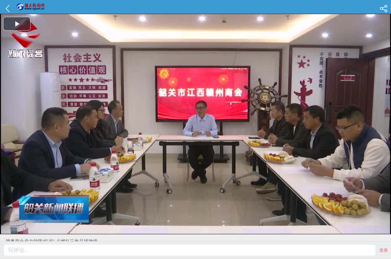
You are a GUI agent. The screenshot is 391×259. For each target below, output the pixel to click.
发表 (383, 250)
